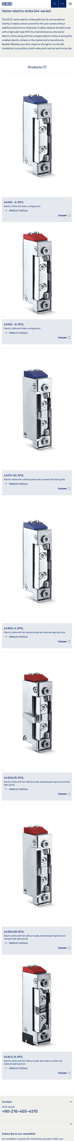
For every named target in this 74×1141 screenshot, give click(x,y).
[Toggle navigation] (70, 4)
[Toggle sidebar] (62, 4)
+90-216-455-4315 (20, 1111)
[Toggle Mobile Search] (55, 4)
